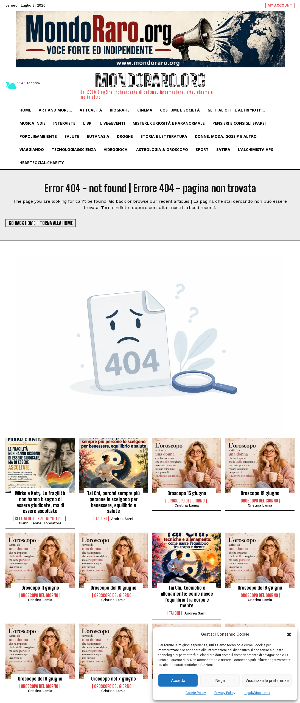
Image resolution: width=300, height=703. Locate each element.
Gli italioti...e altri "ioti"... (39, 518)
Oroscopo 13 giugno (186, 493)
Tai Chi (101, 518)
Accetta (178, 680)
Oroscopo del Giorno (186, 501)
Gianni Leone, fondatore (40, 523)
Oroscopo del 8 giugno (40, 679)
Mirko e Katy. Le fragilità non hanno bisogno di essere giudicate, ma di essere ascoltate (40, 502)
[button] (289, 634)
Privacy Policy (224, 693)
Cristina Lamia (187, 505)
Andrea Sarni (122, 519)
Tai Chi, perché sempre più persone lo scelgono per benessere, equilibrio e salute (113, 502)
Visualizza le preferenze (267, 680)
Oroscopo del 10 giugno (113, 588)
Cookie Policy (196, 693)
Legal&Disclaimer (257, 693)
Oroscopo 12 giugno (260, 493)
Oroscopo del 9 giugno (260, 588)
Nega (220, 680)
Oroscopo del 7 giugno (113, 679)
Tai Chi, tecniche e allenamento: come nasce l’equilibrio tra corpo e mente (187, 596)
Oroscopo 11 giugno (40, 588)
